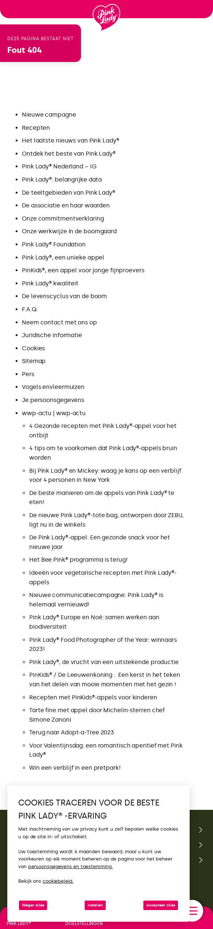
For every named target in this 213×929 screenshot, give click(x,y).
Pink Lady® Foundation (54, 244)
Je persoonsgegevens (53, 400)
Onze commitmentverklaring (63, 218)
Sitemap (34, 361)
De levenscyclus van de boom (64, 296)
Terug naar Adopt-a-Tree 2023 (71, 732)
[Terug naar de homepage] (106, 18)
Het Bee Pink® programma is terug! (78, 559)
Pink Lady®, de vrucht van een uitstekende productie (104, 662)
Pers (28, 374)
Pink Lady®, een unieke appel (63, 257)
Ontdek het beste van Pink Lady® (69, 153)
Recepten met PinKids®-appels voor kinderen (94, 697)
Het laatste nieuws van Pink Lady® (70, 140)
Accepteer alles (160, 905)
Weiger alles (33, 905)
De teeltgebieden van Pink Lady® (68, 192)
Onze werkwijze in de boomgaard (69, 231)
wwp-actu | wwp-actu (54, 413)
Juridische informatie (52, 335)
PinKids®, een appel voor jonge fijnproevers (83, 270)
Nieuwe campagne (49, 114)
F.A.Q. (29, 309)
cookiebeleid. (58, 881)
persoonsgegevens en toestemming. (70, 866)
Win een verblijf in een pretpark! (75, 767)
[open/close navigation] (192, 911)
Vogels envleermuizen (53, 386)
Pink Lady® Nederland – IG (59, 166)
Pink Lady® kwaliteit (50, 283)
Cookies (33, 348)
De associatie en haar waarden (66, 205)
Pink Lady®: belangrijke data (62, 179)
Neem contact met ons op (59, 322)
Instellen (95, 905)
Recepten (36, 127)
